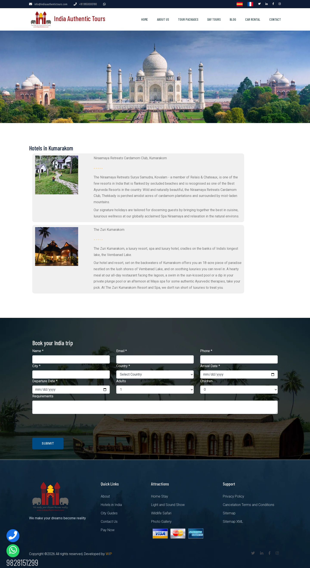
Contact (275, 19)
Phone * (206, 351)
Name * (37, 351)
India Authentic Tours (67, 18)
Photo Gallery (161, 521)
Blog (233, 19)
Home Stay (159, 496)
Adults (121, 381)
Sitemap (229, 513)
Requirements (42, 396)
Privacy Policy (233, 496)
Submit (48, 443)
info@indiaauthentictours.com (50, 4)
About (105, 496)
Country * (123, 366)
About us (163, 19)
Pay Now (108, 530)
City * (36, 366)
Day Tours (214, 19)
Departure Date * (44, 381)
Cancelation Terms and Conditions (248, 504)
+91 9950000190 (88, 4)
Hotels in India (111, 504)
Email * (121, 351)
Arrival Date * (210, 366)
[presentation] (65, 425)
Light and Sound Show (168, 504)
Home (144, 19)
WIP (109, 554)
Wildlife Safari (161, 513)
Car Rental (252, 19)
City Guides (109, 513)
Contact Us (109, 521)
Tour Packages (188, 19)
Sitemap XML (233, 521)
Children (206, 381)
